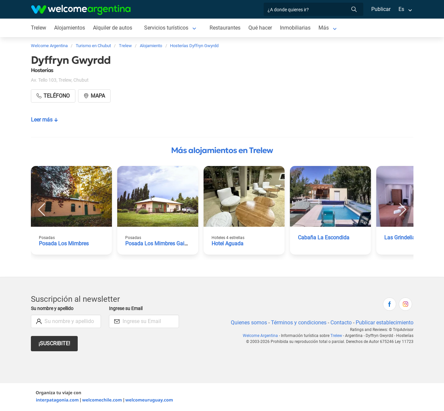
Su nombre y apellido (53, 308)
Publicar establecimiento (384, 322)
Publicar (380, 9)
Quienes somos (246, 322)
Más (326, 28)
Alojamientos (70, 28)
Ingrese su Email (126, 308)
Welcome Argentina (261, 335)
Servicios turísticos (167, 28)
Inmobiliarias (297, 28)
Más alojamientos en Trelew (222, 150)
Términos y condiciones (297, 322)
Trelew (38, 28)
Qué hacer (262, 28)
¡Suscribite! (55, 343)
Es (401, 9)
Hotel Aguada (228, 243)
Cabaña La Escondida (323, 237)
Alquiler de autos (113, 28)
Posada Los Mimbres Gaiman (160, 243)
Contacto (340, 322)
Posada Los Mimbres (64, 243)
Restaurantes (226, 28)
